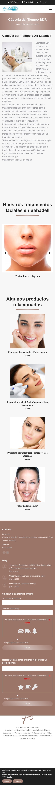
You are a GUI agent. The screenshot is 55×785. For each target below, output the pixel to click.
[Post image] (4, 566)
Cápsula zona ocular (27, 506)
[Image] (27, 248)
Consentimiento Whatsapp (28, 736)
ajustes (9, 777)
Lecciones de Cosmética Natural (22, 584)
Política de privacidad (22, 733)
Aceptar (7, 781)
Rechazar (18, 781)
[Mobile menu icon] (50, 8)
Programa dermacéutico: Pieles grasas (27, 352)
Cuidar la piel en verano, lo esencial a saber (27, 576)
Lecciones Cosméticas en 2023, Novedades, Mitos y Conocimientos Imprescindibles (30, 566)
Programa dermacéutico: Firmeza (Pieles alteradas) (27, 454)
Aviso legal (8, 730)
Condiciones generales (22, 730)
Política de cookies (38, 733)
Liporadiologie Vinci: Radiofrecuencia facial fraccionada (27, 403)
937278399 (14, 2)
